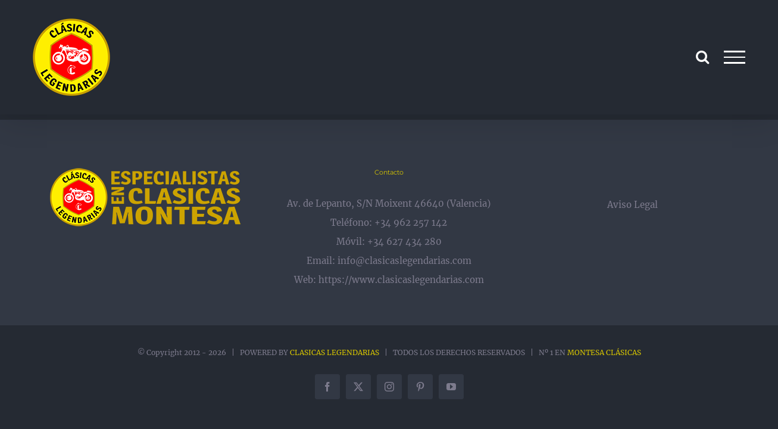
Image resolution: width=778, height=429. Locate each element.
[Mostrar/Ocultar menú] (735, 57)
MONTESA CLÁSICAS (604, 352)
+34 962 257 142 (410, 222)
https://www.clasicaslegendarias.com (401, 279)
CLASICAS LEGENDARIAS (334, 352)
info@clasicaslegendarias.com (404, 260)
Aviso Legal (632, 204)
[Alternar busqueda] (702, 56)
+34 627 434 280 (404, 241)
